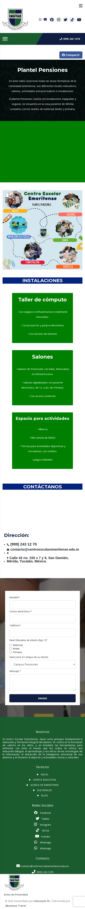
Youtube (42, 836)
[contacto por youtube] (79, 19)
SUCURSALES (44, 790)
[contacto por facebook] (52, 19)
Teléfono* (15, 625)
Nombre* (14, 597)
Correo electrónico (20, 611)
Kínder (16, 648)
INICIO (44, 774)
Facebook (42, 812)
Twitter (42, 818)
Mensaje (15, 671)
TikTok (42, 830)
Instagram (42, 824)
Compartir (71, 55)
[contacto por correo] (45, 19)
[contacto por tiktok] (72, 19)
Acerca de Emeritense (44, 785)
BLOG (44, 795)
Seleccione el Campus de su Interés (28, 657)
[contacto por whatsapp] (40, 19)
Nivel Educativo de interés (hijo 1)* (28, 640)
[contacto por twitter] (65, 19)
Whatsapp (42, 842)
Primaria (17, 652)
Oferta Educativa (44, 779)
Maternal (18, 645)
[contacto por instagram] (58, 19)
